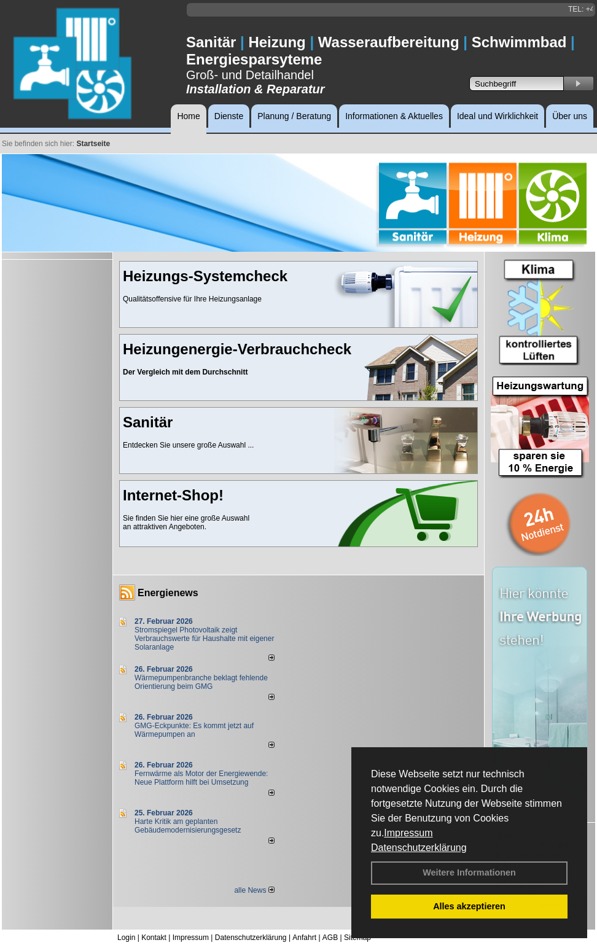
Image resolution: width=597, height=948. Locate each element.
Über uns (569, 116)
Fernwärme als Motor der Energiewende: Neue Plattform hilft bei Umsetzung (201, 778)
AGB (330, 937)
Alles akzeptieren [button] (469, 906)
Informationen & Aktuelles (394, 116)
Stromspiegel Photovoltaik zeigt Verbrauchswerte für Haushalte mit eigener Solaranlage (204, 638)
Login (126, 937)
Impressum (408, 833)
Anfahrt (304, 937)
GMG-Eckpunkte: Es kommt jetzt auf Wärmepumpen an (194, 730)
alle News (254, 890)
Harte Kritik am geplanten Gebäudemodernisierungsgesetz (188, 825)
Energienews (168, 593)
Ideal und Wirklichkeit (497, 116)
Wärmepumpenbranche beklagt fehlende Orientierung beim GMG (201, 682)
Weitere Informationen (469, 872)
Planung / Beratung (294, 116)
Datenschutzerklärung (419, 847)
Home (188, 116)
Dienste (228, 116)
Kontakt (153, 937)
